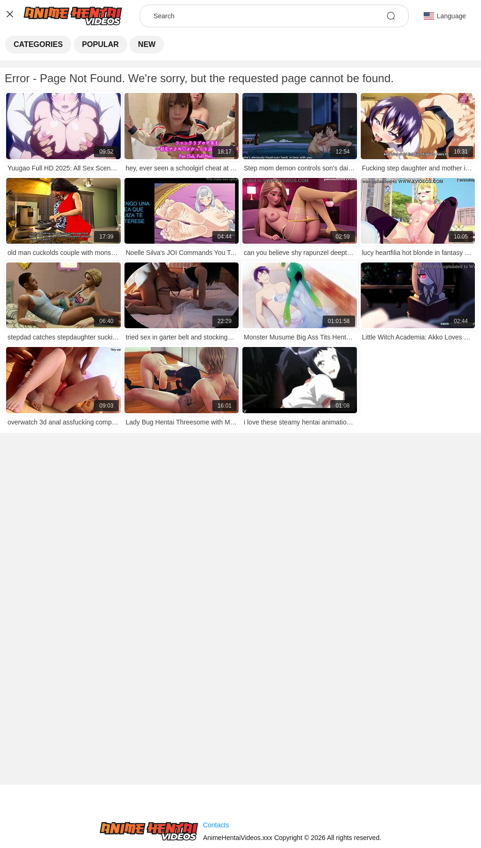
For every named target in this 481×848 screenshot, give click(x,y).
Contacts (216, 825)
